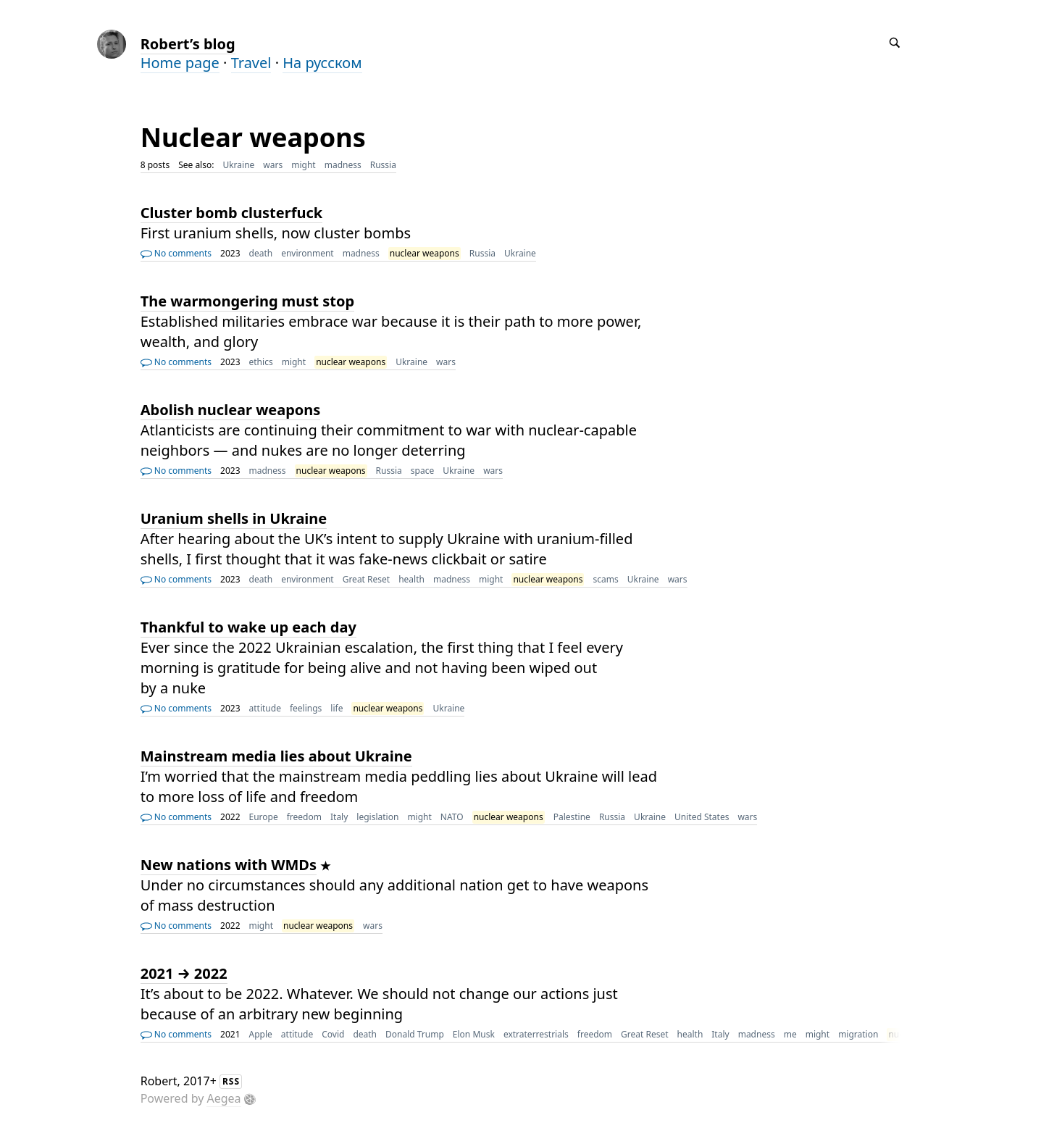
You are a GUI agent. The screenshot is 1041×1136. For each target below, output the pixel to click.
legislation (377, 817)
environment (307, 253)
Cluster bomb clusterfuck (231, 212)
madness (343, 165)
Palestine (571, 817)
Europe (263, 817)
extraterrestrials (536, 1034)
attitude (265, 708)
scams (605, 579)
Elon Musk (474, 1034)
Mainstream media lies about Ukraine (276, 756)
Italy (339, 817)
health (411, 579)
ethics (261, 362)
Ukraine (238, 165)
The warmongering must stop (247, 301)
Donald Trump (414, 1034)
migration (858, 1034)
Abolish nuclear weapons (231, 409)
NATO (452, 817)
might (303, 165)
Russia (383, 165)
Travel (251, 62)
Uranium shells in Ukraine (234, 518)
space (422, 470)
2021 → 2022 (184, 973)
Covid (333, 1034)
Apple (260, 1034)
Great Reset (366, 579)
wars (273, 165)
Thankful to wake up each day (248, 627)
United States (701, 817)
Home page (180, 62)
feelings (306, 708)
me (790, 1034)
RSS (231, 1081)
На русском (322, 62)
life (336, 708)
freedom (304, 817)
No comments (176, 253)
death (261, 253)
